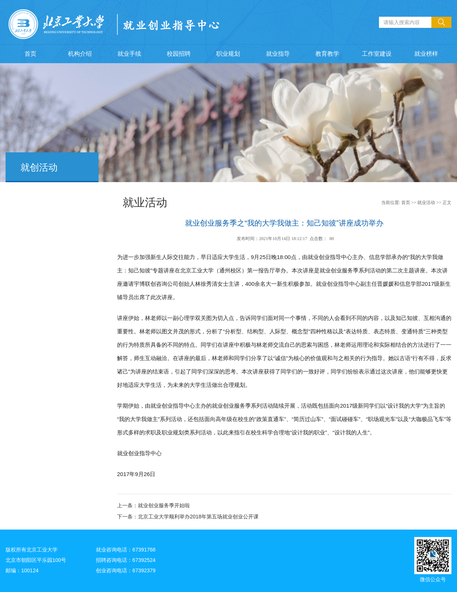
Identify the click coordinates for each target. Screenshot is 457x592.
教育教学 (327, 54)
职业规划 (228, 54)
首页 (30, 54)
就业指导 (278, 54)
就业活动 (426, 202)
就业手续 (129, 54)
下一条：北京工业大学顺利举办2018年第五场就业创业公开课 (188, 517)
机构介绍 (80, 54)
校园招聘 (179, 54)
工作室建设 (377, 54)
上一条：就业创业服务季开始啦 (153, 505)
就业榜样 (426, 54)
